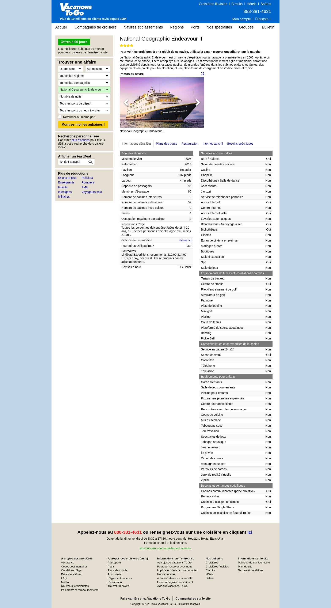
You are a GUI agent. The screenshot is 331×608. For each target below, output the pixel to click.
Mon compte (241, 19)
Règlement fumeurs (120, 578)
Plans (111, 566)
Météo (65, 582)
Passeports (114, 562)
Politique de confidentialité (254, 562)
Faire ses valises (71, 574)
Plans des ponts (166, 143)
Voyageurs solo (92, 192)
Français (262, 19)
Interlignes (65, 192)
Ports (195, 27)
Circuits (237, 4)
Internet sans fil (213, 143)
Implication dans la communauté (177, 570)
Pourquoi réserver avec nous (174, 566)
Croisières (212, 562)
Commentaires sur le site (193, 598)
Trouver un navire (118, 586)
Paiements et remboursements (80, 590)
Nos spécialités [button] (219, 27)
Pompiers (88, 182)
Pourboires (114, 574)
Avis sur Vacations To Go (172, 586)
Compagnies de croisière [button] (96, 27)
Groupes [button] (246, 27)
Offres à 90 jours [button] (74, 42)
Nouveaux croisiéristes (75, 586)
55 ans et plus (67, 177)
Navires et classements (143, 27)
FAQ (64, 578)
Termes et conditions (250, 570)
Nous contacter (166, 574)
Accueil (61, 27)
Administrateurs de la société (175, 578)
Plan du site (245, 566)
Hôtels (251, 4)
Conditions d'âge (71, 570)
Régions (177, 27)
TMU (85, 187)
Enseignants (66, 182)
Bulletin (268, 27)
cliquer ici (185, 240)
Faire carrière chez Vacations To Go (145, 598)
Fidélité (63, 187)
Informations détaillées (137, 143)
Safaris (265, 4)
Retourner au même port (79, 117)
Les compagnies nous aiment (175, 582)
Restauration (190, 143)
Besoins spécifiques (240, 143)
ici (249, 532)
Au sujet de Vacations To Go (174, 562)
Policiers (87, 177)
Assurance (67, 562)
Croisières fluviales (213, 4)
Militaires (64, 196)
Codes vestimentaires (74, 566)
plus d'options (81, 140)
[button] (126, 102)
